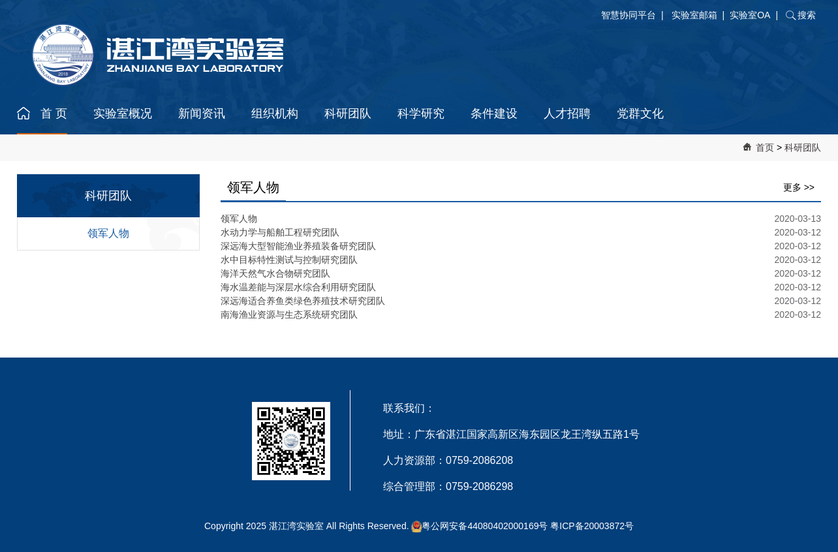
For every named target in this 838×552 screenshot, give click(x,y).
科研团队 (347, 113)
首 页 (53, 113)
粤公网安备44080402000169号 (485, 526)
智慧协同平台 (628, 15)
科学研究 (420, 113)
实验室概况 (122, 113)
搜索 (807, 15)
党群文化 (640, 113)
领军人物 (108, 233)
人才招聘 (567, 113)
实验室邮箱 (694, 15)
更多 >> (799, 187)
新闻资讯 (201, 113)
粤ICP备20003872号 (592, 526)
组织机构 (274, 113)
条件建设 (494, 113)
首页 (765, 147)
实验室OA (750, 15)
